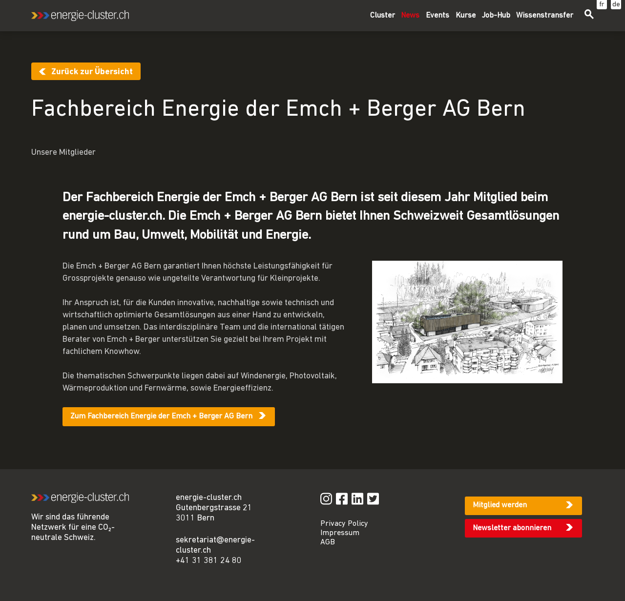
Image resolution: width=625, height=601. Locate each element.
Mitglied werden (500, 505)
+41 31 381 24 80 (209, 561)
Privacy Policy (344, 524)
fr (601, 4)
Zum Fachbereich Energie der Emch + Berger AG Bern (161, 416)
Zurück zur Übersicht (92, 72)
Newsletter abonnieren (512, 528)
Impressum (339, 533)
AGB (327, 542)
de (616, 4)
